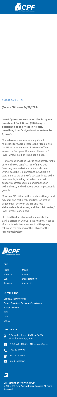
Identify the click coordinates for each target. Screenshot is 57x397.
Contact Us (27, 283)
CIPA (6, 312)
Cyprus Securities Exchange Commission (23, 303)
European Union (11, 307)
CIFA (6, 316)
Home (6, 270)
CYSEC (7, 321)
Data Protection (29, 279)
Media (25, 270)
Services (8, 283)
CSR (5, 279)
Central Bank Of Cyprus (15, 299)
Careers (26, 274)
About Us (8, 274)
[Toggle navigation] (51, 7)
